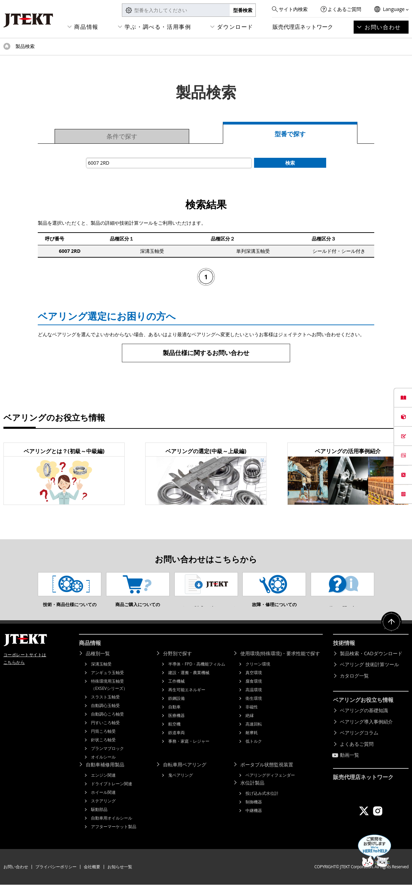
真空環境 (253, 683)
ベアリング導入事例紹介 (366, 732)
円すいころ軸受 (105, 733)
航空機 (174, 734)
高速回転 (253, 734)
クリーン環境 (257, 674)
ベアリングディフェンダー (270, 785)
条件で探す (121, 136)
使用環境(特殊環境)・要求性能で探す (280, 663)
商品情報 (86, 27)
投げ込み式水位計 (261, 803)
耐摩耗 (251, 743)
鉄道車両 (176, 743)
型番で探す (290, 134)
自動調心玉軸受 (105, 716)
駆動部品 (99, 820)
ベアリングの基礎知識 (364, 720)
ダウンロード (235, 27)
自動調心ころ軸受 (107, 724)
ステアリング (103, 811)
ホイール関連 (103, 802)
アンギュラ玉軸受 (107, 683)
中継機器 (253, 821)
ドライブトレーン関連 (111, 794)
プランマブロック (107, 759)
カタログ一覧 (354, 686)
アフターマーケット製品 (113, 837)
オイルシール (103, 767)
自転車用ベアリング (184, 775)
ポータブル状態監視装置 (266, 775)
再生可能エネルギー (186, 700)
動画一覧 (349, 765)
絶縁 (249, 726)
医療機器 (176, 726)
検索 (290, 163)
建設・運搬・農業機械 (188, 683)
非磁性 (251, 717)
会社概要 (92, 877)
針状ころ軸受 (103, 750)
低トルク (253, 751)
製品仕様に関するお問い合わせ (206, 353)
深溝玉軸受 (101, 674)
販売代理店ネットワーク (303, 27)
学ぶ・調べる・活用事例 (158, 27)
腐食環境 (253, 691)
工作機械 (176, 691)
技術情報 (344, 653)
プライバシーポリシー (56, 877)
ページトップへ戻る (391, 632)
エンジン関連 (103, 785)
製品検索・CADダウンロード (371, 663)
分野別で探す (177, 663)
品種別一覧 (98, 663)
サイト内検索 (293, 9)
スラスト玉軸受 (105, 707)
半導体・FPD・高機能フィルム (196, 674)
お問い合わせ (383, 27)
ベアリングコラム (359, 743)
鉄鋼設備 (176, 708)
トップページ (6, 46)
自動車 (174, 717)
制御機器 (253, 812)
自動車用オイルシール (111, 828)
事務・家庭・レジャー (188, 751)
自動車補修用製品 (105, 775)
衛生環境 (253, 708)
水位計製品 (252, 793)
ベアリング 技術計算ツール (369, 674)
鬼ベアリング (180, 785)
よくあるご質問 (344, 9)
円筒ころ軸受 (103, 741)
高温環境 (253, 700)
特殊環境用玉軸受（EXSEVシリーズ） (109, 695)
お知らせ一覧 (119, 877)
